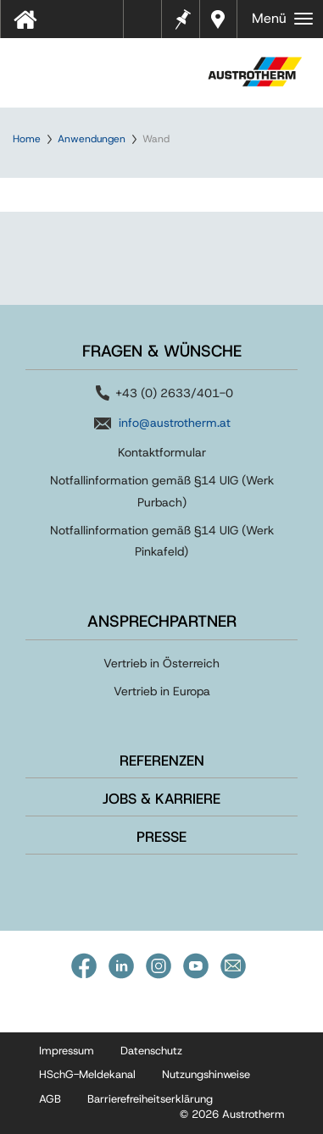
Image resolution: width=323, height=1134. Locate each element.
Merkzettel (181, 17)
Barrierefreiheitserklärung (150, 1099)
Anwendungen (91, 139)
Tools (149, 24)
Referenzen (162, 760)
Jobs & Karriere (161, 798)
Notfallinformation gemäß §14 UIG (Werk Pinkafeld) (162, 541)
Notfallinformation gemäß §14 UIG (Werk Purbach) (162, 491)
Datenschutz (151, 1050)
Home (27, 139)
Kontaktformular (162, 452)
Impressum (66, 1050)
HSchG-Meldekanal (87, 1074)
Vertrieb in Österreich (161, 663)
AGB (50, 1099)
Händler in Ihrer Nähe (220, 19)
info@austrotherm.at (175, 422)
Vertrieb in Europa (162, 691)
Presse (161, 836)
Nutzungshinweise (206, 1074)
